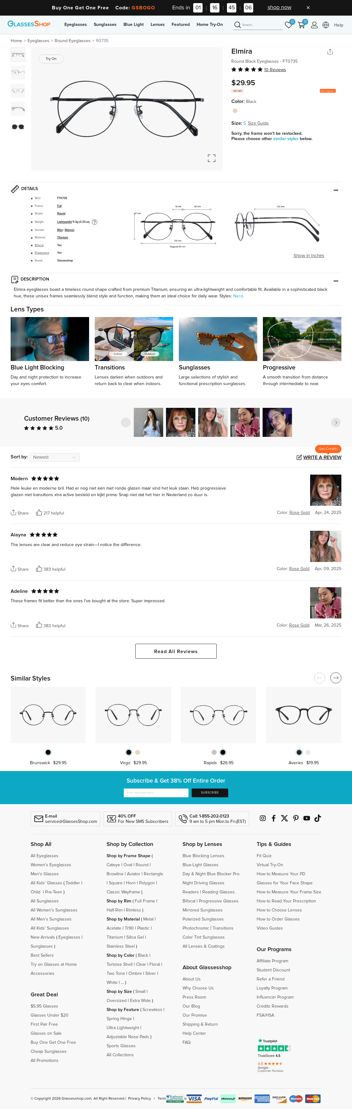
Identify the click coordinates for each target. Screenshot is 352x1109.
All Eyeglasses (44, 856)
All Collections (120, 1055)
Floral (154, 964)
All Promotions (44, 1060)
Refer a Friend (270, 979)
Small (140, 991)
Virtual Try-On (270, 865)
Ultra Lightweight (123, 1028)
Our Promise (195, 1015)
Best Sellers (42, 955)
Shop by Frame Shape (128, 856)
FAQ (187, 1042)
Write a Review (322, 457)
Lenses (158, 24)
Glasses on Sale (46, 1033)
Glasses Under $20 (49, 1015)
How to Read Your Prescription (286, 901)
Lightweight (64, 222)
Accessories (42, 973)
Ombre (135, 973)
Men (60, 230)
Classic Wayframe (123, 892)
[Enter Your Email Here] (156, 793)
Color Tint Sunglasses (204, 937)
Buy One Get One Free (53, 1042)
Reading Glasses (218, 892)
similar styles (286, 139)
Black (143, 955)
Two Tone (116, 973)
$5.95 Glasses (44, 1006)
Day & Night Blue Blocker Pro (211, 874)
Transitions (223, 928)
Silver (150, 973)
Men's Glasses (45, 874)
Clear (141, 964)
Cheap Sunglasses (49, 1051)
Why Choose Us (198, 988)
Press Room (194, 997)
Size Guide (258, 123)
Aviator (133, 874)
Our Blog (191, 1006)
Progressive (42, 253)
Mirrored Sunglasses (203, 910)
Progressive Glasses (219, 901)
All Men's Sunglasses (51, 919)
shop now (279, 7)
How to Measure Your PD (281, 874)
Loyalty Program (272, 988)
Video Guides (270, 928)
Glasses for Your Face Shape (285, 883)
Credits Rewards (273, 1006)
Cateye (113, 865)
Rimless (133, 910)
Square (116, 883)
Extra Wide (140, 1001)
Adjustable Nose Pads (128, 1037)
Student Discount (273, 970)
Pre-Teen (53, 892)
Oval (127, 865)
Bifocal (39, 245)
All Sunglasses (45, 901)
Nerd (238, 296)
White (112, 982)
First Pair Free (44, 1024)
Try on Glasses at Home (54, 964)
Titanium (62, 237)
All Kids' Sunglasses (50, 928)
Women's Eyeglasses (51, 865)
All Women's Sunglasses (54, 910)
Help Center (194, 1033)
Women (69, 230)
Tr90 (129, 928)
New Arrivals (43, 937)
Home (16, 41)
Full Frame (145, 901)
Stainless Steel (121, 946)
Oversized (117, 1001)
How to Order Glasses (278, 919)
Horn (131, 883)
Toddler (73, 883)
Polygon (147, 883)
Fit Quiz (264, 856)
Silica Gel (135, 937)
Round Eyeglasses (73, 41)
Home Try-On (210, 24)
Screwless (152, 1010)
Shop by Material (123, 919)
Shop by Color (120, 955)
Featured (181, 24)
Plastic (143, 928)
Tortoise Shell (120, 964)
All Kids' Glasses (46, 883)
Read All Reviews (176, 651)
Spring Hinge (119, 1019)
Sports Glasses (121, 1046)
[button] (335, 422)
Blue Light (133, 24)
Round (61, 213)
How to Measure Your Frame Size (289, 892)
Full (59, 206)
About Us (192, 979)
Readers (191, 892)
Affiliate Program (272, 961)
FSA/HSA (265, 1015)
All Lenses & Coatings (204, 946)
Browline (115, 874)
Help (338, 25)
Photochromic (196, 928)
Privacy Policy (139, 1099)
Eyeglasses (75, 24)
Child (36, 892)
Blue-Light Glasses (201, 865)
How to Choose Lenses (279, 910)
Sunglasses (105, 24)
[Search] (258, 25)
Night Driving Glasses (203, 883)
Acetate (114, 928)
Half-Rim (115, 910)
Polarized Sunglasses (203, 919)
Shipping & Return (200, 1024)
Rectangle (153, 874)
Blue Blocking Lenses (203, 856)
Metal (148, 919)
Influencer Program (275, 997)
